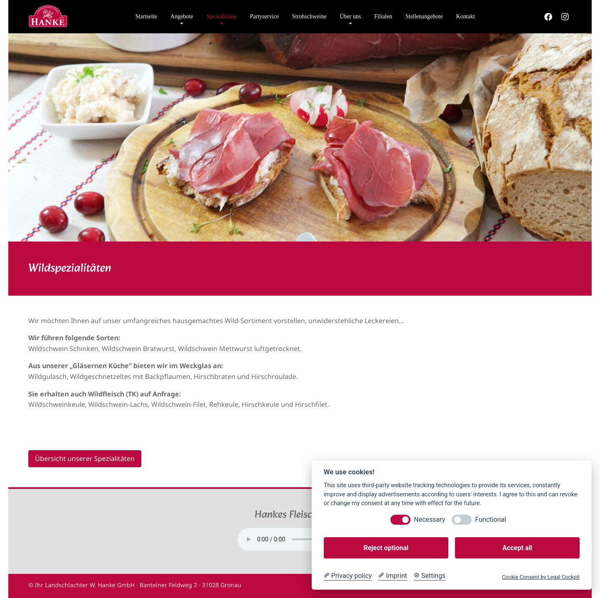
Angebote (181, 16)
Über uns (350, 16)
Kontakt (465, 16)
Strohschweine (309, 16)
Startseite (146, 16)
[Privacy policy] (348, 576)
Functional (490, 519)
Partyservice (264, 16)
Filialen (383, 16)
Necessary (429, 519)
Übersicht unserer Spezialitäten (85, 458)
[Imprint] (392, 576)
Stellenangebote (423, 16)
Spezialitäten (221, 16)
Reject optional (385, 548)
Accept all (517, 548)
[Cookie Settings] (429, 576)
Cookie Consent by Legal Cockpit (541, 577)
